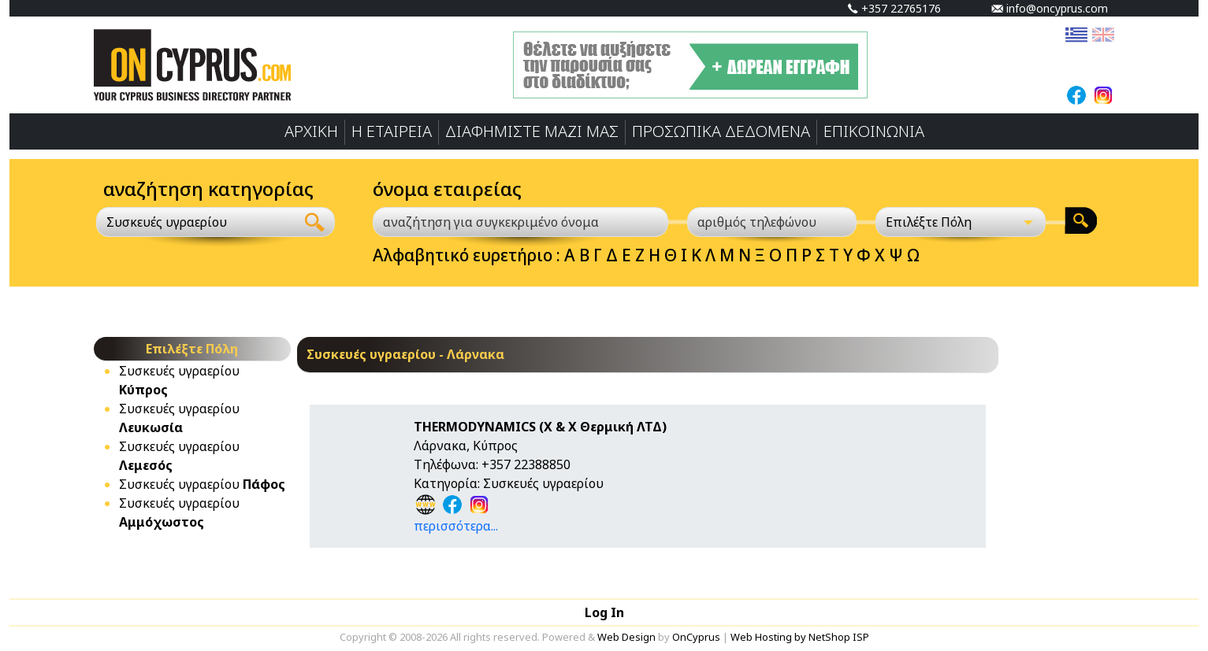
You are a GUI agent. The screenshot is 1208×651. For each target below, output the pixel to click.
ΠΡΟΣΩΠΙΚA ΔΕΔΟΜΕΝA (721, 131)
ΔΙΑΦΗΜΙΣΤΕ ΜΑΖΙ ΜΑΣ (532, 131)
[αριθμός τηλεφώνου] (772, 222)
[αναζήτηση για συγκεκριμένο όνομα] (520, 222)
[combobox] (195, 222)
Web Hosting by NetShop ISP (799, 637)
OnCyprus (696, 637)
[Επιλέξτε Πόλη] (960, 222)
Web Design (626, 637)
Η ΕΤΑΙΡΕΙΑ (391, 131)
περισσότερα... (456, 525)
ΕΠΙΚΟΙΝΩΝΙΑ (873, 131)
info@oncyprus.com (1049, 8)
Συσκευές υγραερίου (202, 484)
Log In (604, 612)
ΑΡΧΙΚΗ (311, 131)
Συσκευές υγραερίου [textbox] (166, 222)
